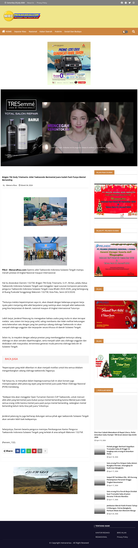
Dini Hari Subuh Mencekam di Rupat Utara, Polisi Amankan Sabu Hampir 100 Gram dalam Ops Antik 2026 (115, 434)
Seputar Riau (20, 31)
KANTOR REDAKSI (103, 532)
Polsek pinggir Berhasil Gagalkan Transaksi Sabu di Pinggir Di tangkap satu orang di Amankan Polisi (120, 450)
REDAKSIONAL (101, 537)
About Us (30, 3)
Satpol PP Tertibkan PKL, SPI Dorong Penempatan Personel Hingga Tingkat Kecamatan (122, 479)
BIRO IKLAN (121, 532)
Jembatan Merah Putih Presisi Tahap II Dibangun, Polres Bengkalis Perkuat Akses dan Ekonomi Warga (122, 508)
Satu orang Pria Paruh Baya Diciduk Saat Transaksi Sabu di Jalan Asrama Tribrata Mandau (122, 493)
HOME (9, 31)
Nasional (33, 31)
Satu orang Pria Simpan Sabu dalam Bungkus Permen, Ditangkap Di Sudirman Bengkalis (122, 465)
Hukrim (58, 31)
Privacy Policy (42, 3)
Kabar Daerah (46, 31)
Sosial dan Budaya (72, 31)
